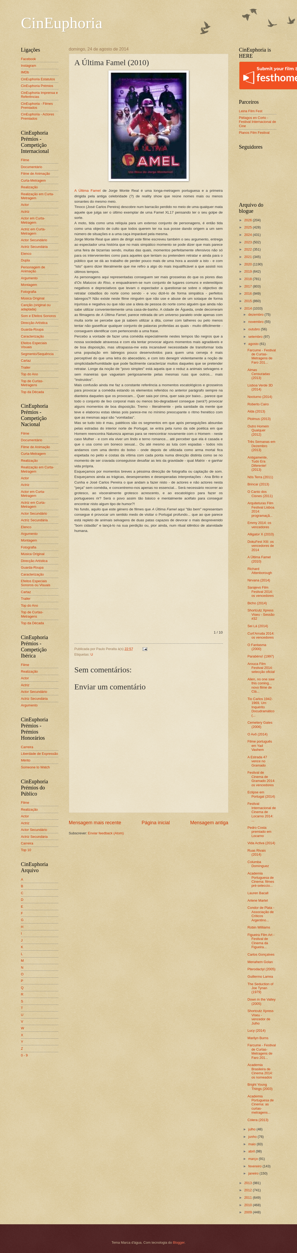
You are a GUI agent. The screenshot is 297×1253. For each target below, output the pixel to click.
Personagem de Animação (33, 269)
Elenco (26, 254)
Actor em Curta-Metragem (33, 220)
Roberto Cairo (258, 404)
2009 (248, 1212)
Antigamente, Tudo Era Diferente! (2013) (258, 463)
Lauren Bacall (258, 893)
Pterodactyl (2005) (261, 969)
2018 (248, 279)
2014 (248, 308)
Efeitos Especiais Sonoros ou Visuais (36, 583)
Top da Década (32, 392)
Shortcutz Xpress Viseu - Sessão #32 (261, 614)
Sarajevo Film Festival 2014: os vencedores (261, 591)
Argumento (29, 278)
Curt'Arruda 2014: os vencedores (261, 635)
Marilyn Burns (258, 1038)
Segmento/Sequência (37, 354)
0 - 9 (24, 1055)
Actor (25, 205)
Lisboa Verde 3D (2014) (260, 387)
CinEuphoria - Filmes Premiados (37, 106)
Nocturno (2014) (260, 397)
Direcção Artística (34, 323)
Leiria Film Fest (250, 111)
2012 (248, 1190)
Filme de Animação (35, 174)
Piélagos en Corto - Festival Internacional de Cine (257, 122)
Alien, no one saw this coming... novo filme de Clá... (261, 685)
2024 (248, 235)
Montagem (29, 285)
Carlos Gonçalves (261, 954)
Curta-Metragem (33, 180)
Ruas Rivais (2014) (257, 852)
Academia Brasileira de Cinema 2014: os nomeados (260, 1071)
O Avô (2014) (258, 734)
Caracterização (32, 336)
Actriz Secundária (34, 247)
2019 (248, 271)
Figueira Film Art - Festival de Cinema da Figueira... (261, 941)
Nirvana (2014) (259, 580)
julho (252, 1129)
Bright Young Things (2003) (260, 1086)
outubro (254, 329)
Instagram (28, 66)
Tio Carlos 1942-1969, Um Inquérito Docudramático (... (261, 707)
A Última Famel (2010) (259, 559)
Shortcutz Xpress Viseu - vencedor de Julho (261, 1017)
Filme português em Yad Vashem (260, 745)
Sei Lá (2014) (258, 626)
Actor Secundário (34, 240)
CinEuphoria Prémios (37, 86)
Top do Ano (29, 374)
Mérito (26, 760)
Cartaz (26, 361)
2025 (248, 227)
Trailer (26, 367)
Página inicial (155, 822)
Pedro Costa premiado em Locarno (259, 832)
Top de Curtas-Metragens (32, 383)
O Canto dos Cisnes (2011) (260, 494)
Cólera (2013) (258, 1120)
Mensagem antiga (209, 822)
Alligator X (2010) (261, 534)
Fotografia (28, 292)
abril (252, 1151)
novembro (256, 322)
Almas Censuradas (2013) (259, 374)
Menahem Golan (260, 962)
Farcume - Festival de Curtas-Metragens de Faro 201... (262, 356)
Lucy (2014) (257, 1031)
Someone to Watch (35, 767)
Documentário (31, 167)
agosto (254, 344)
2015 (248, 301)
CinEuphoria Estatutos (38, 79)
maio (252, 1144)
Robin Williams (259, 927)
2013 (248, 1183)
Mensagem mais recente (95, 822)
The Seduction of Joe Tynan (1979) (260, 988)
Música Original (33, 298)
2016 (248, 293)
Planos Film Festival (254, 133)
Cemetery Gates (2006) (260, 725)
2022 (248, 249)
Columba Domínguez (258, 864)
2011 (248, 1198)
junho (253, 1137)
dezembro (256, 315)
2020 (248, 264)
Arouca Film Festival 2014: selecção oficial (261, 668)
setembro (255, 337)
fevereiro (255, 1166)
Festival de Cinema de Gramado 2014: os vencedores (261, 779)
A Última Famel (87, 191)
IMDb (25, 72)
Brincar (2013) (258, 484)
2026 (248, 220)
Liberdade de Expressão (39, 754)
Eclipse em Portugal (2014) (261, 794)
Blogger (179, 1242)
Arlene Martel (258, 900)
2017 (248, 286)
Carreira (27, 747)
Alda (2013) (256, 411)
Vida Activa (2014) (261, 843)
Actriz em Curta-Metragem (33, 231)
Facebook (28, 59)
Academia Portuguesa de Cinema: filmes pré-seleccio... (261, 879)
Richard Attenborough (260, 571)
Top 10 (26, 850)
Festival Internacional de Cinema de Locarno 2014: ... (262, 812)
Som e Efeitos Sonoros (38, 316)
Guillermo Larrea (260, 977)
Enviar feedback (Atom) (106, 833)
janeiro (254, 1173)
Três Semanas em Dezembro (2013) (261, 446)
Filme (25, 160)
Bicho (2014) (257, 603)
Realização (29, 187)
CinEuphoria (62, 23)
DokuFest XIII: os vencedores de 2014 (261, 546)
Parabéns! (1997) (261, 656)
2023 (248, 242)
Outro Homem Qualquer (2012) (258, 430)
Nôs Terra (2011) (260, 477)
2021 (248, 257)
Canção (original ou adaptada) (36, 307)
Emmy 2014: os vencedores (259, 525)
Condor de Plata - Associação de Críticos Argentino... (261, 914)
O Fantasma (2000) (257, 647)
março (253, 1159)
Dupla (25, 260)
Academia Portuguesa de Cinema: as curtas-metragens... (261, 1104)
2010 (248, 1205)
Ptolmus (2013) (259, 419)
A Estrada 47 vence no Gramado (257, 761)
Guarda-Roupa (32, 329)
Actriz (25, 212)
